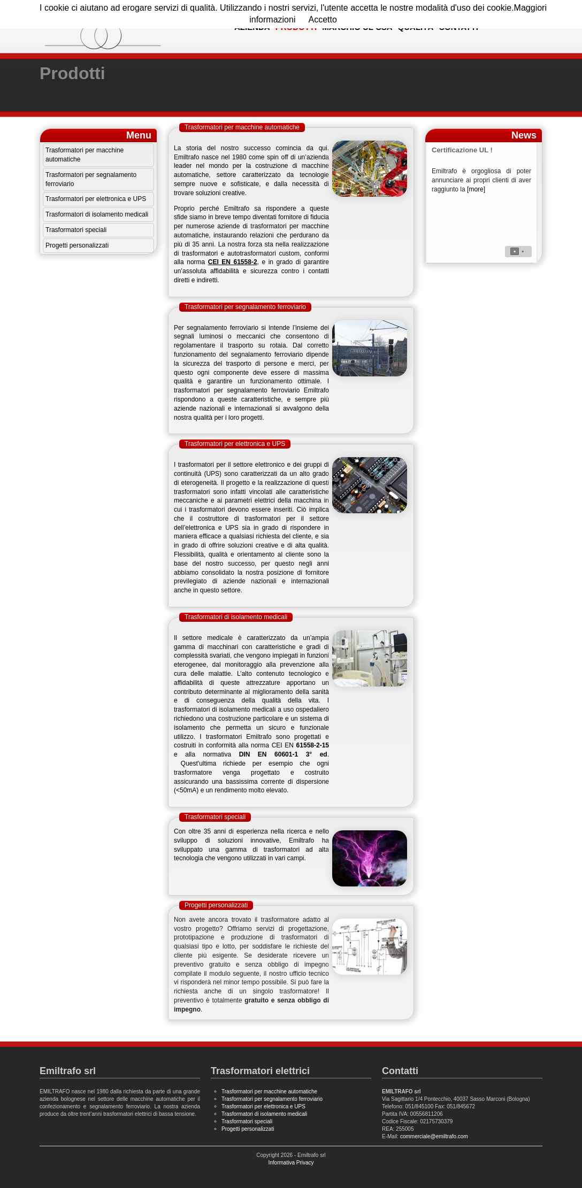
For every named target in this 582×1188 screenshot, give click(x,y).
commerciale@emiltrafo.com (434, 1136)
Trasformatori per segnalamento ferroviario (90, 179)
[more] (476, 189)
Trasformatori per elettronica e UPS (95, 199)
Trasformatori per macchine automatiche (84, 154)
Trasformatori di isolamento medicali (96, 214)
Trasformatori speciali (75, 230)
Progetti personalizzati (77, 245)
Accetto (322, 19)
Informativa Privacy (290, 1163)
